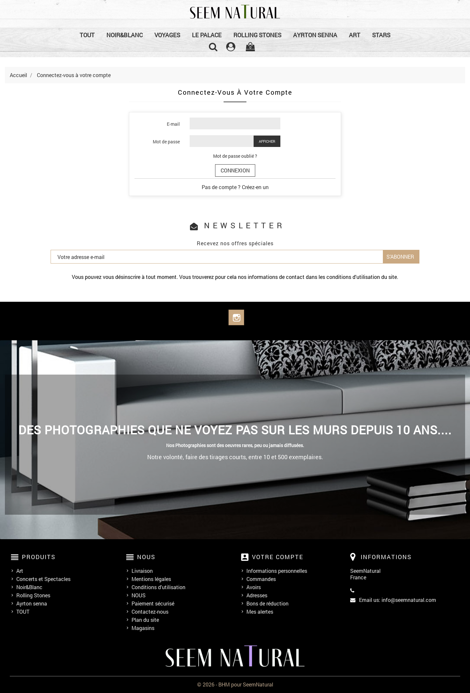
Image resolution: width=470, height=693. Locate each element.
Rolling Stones (257, 35)
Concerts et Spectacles (43, 579)
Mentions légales (151, 579)
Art (354, 35)
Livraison (142, 571)
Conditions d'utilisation (158, 587)
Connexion (235, 170)
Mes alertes (259, 611)
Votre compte (278, 557)
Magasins (143, 628)
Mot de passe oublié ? (235, 156)
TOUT (87, 35)
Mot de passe (166, 141)
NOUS (139, 595)
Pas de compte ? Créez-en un (235, 187)
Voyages (167, 35)
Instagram (236, 317)
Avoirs (253, 587)
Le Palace (207, 35)
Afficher (267, 141)
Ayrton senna (315, 35)
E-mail (173, 124)
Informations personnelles (276, 571)
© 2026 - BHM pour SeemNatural (235, 684)
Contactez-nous (150, 611)
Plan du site (145, 620)
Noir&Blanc (124, 35)
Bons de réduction (267, 603)
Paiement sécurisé (153, 603)
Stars (381, 35)
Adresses (256, 595)
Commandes (261, 579)
